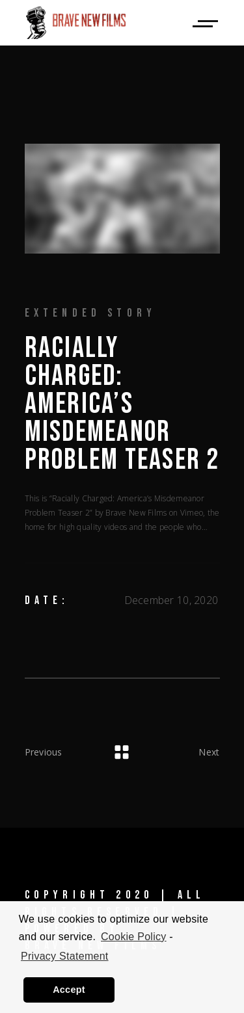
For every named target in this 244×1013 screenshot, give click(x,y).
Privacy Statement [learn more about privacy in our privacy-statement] (65, 956)
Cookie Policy (134, 936)
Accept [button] (69, 989)
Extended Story (91, 313)
